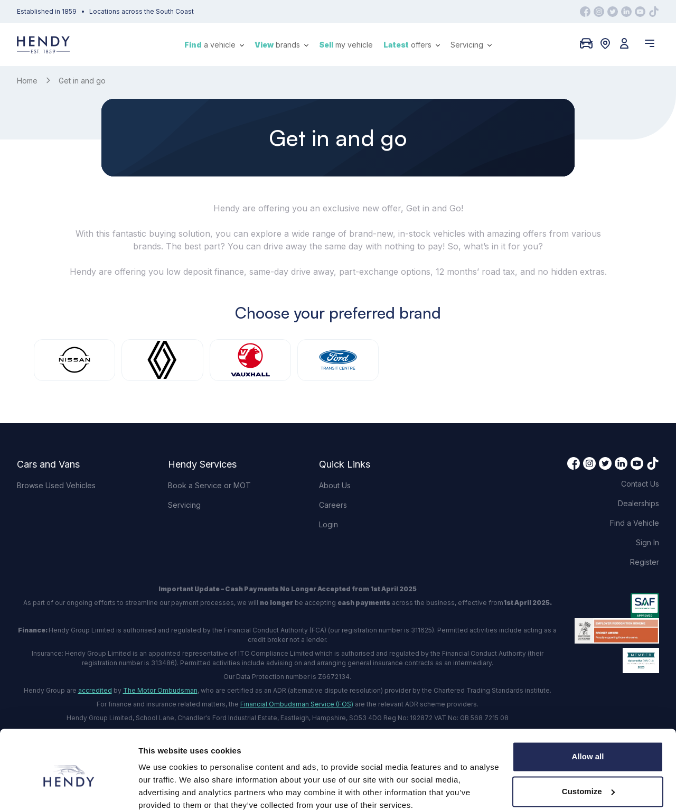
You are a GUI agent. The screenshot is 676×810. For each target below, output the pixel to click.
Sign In (647, 542)
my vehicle (346, 44)
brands (281, 44)
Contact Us (640, 483)
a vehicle (214, 44)
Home (27, 80)
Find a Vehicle (634, 522)
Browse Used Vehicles (56, 485)
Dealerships (638, 503)
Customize (588, 745)
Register (644, 561)
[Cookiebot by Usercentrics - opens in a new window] (68, 789)
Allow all (588, 711)
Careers (333, 504)
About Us (335, 485)
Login (328, 524)
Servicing (471, 44)
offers (411, 44)
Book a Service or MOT (209, 485)
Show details (162, 789)
